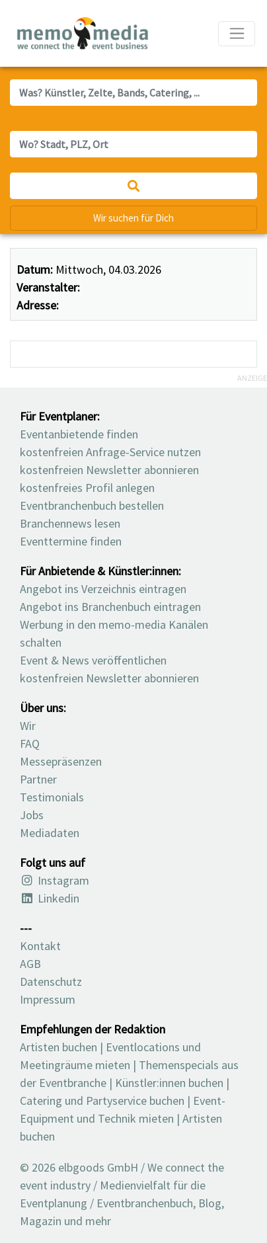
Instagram (54, 880)
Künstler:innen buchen (169, 1082)
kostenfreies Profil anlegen (87, 487)
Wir (28, 725)
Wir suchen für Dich (133, 218)
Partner (38, 779)
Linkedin (49, 898)
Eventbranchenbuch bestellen (92, 505)
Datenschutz (51, 981)
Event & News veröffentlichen (93, 660)
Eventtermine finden (71, 541)
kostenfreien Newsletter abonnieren (109, 469)
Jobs (32, 814)
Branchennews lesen (70, 523)
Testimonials (52, 797)
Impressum (47, 999)
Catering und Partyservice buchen (102, 1100)
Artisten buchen (58, 1047)
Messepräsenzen (61, 761)
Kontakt (40, 945)
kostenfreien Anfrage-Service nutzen (110, 452)
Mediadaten (49, 832)
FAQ (30, 743)
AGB (30, 963)
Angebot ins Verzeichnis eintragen (103, 588)
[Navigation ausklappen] (236, 33)
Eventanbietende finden (79, 434)
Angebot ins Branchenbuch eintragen (110, 606)
